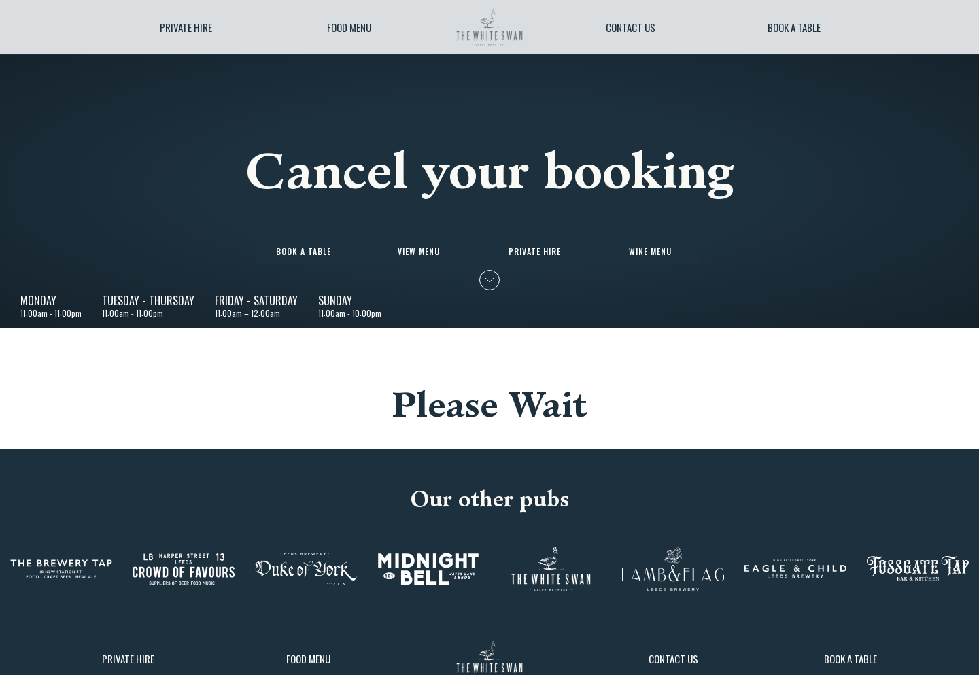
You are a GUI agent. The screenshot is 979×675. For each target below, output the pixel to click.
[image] (489, 27)
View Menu (419, 251)
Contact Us (630, 27)
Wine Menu (650, 251)
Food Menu (349, 27)
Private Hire (186, 27)
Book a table (794, 27)
